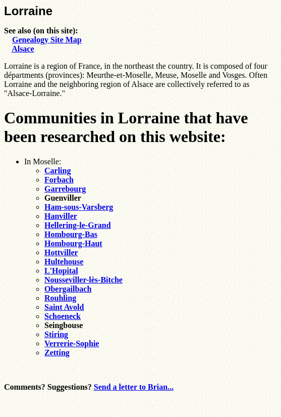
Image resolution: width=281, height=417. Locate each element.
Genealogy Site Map (47, 39)
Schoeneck (62, 316)
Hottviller (61, 252)
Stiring (56, 334)
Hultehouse (63, 261)
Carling (57, 170)
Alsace (23, 48)
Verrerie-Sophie (71, 343)
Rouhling (60, 298)
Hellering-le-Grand (77, 225)
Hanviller (60, 216)
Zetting (57, 352)
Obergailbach (67, 289)
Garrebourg (65, 188)
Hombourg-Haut (73, 243)
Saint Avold (64, 307)
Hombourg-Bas (70, 234)
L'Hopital (61, 270)
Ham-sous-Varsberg (78, 207)
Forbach (59, 179)
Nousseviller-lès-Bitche (83, 279)
